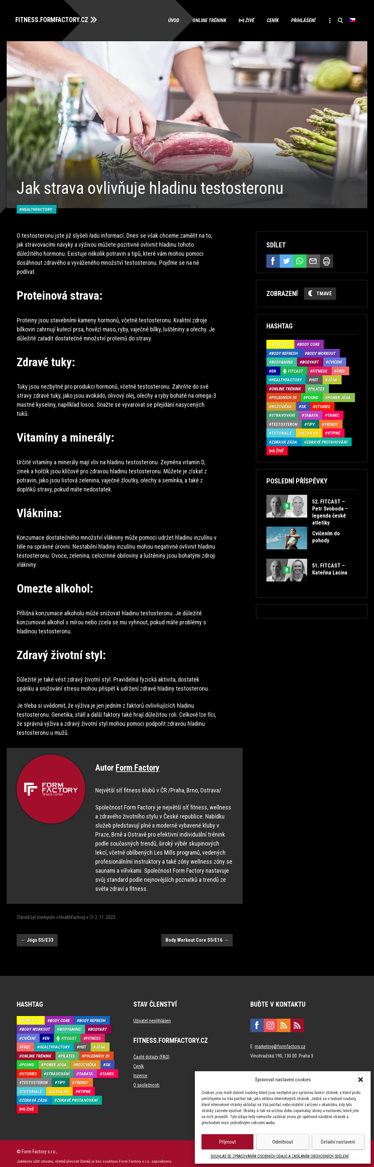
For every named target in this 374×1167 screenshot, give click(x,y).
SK (303, 405)
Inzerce (140, 1070)
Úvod (168, 20)
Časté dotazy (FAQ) (151, 1051)
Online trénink (204, 20)
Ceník (269, 20)
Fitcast (295, 370)
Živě (245, 20)
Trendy (331, 423)
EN (273, 370)
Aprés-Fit (280, 343)
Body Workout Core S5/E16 (197, 935)
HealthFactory (37, 204)
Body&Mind (282, 361)
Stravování (283, 414)
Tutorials (281, 432)
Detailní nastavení (338, 1142)
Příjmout (227, 1142)
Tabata (311, 414)
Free (341, 370)
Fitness (320, 370)
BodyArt (310, 361)
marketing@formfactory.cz (280, 1041)
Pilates (317, 387)
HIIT (314, 379)
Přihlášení (301, 20)
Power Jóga (339, 396)
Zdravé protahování (326, 441)
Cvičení (335, 361)
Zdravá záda (284, 441)
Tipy (311, 423)
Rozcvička (281, 405)
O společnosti (146, 1079)
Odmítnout (282, 1142)
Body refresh (284, 352)
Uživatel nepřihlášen (152, 1015)
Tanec (333, 414)
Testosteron (284, 423)
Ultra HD (309, 432)
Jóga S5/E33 (37, 935)
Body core (309, 343)
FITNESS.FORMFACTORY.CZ (54, 19)
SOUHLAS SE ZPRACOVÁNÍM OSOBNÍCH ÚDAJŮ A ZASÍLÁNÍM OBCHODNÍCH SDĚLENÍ (280, 1156)
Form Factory (137, 762)
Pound (312, 396)
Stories (322, 405)
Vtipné (334, 432)
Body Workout (321, 352)
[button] (360, 1079)
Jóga (332, 379)
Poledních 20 (283, 396)
